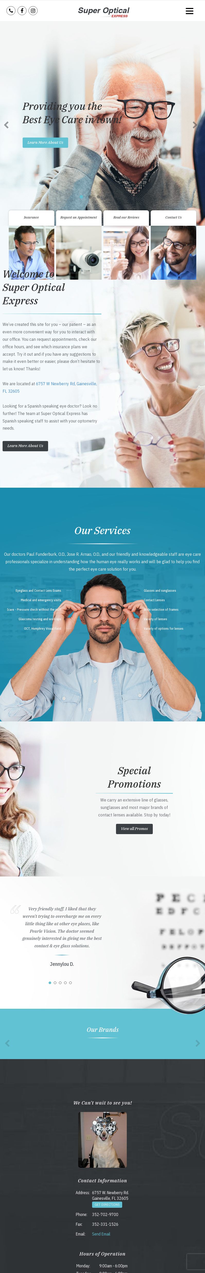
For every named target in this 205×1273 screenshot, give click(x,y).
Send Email (101, 1034)
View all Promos (134, 629)
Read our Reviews (126, 18)
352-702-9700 (105, 1014)
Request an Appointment (78, 18)
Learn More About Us (25, 246)
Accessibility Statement (94, 1264)
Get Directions (107, 1005)
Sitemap (116, 1264)
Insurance (31, 18)
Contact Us (173, 18)
